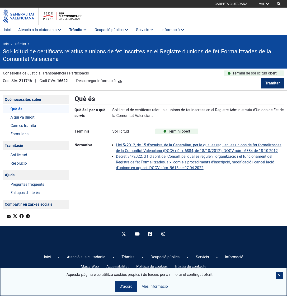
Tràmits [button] (78, 30)
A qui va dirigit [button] (22, 117)
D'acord (126, 286)
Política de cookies (152, 266)
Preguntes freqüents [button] (27, 184)
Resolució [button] (18, 163)
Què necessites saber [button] (23, 99)
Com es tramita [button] (23, 125)
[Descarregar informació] (120, 81)
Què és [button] (16, 109)
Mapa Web (90, 266)
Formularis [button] (19, 134)
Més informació (154, 286)
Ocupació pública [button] (111, 30)
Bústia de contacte (190, 266)
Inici (7, 30)
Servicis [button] (145, 30)
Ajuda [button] (10, 175)
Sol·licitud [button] (18, 155)
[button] (278, 3)
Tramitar (272, 83)
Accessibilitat (117, 266)
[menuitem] (47, 257)
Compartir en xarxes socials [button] (28, 204)
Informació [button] (172, 30)
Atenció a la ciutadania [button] (39, 30)
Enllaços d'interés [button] (25, 192)
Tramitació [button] (14, 145)
